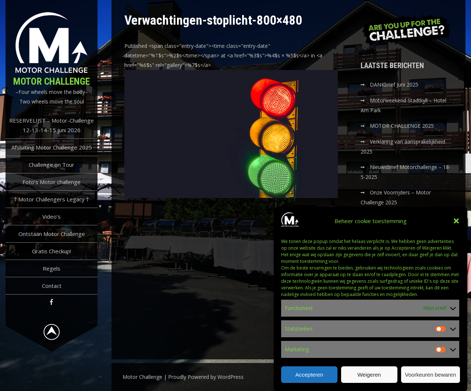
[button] (456, 225)
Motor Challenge (51, 81)
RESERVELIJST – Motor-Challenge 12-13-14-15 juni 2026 (51, 125)
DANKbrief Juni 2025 (394, 84)
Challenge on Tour (51, 164)
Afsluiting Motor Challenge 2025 (51, 147)
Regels (51, 268)
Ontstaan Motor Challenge (51, 233)
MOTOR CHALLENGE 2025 (402, 125)
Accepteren (309, 379)
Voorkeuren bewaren (430, 379)
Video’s (51, 216)
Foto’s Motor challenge (51, 182)
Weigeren (369, 379)
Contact (51, 285)
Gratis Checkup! (51, 251)
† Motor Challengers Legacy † (51, 199)
